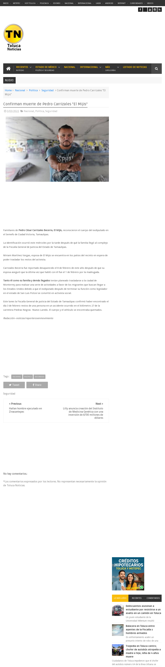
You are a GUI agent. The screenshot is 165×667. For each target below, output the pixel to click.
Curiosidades (136, 3)
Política (33, 90)
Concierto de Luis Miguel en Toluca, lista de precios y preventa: (144, 294)
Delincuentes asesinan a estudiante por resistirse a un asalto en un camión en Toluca (88, 584)
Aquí (159, 661)
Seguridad (48, 90)
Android (109, 3)
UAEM (98, 3)
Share (34, 384)
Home (8, 90)
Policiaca (44, 3)
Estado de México (46, 68)
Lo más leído (122, 130)
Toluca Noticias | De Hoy (44, 661)
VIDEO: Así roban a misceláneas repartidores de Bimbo (143, 209)
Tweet (13, 384)
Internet (122, 3)
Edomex (56, 3)
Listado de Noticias (135, 67)
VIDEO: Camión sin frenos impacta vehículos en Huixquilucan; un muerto (142, 314)
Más (110, 68)
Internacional (84, 3)
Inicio (6, 3)
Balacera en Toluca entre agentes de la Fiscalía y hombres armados (142, 165)
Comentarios (153, 130)
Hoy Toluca (30, 3)
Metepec (16, 3)
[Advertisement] (135, 37)
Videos (150, 3)
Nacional (69, 3)
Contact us (153, 564)
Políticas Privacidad (133, 661)
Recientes (22, 68)
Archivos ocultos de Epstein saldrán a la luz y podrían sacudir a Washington (137, 343)
